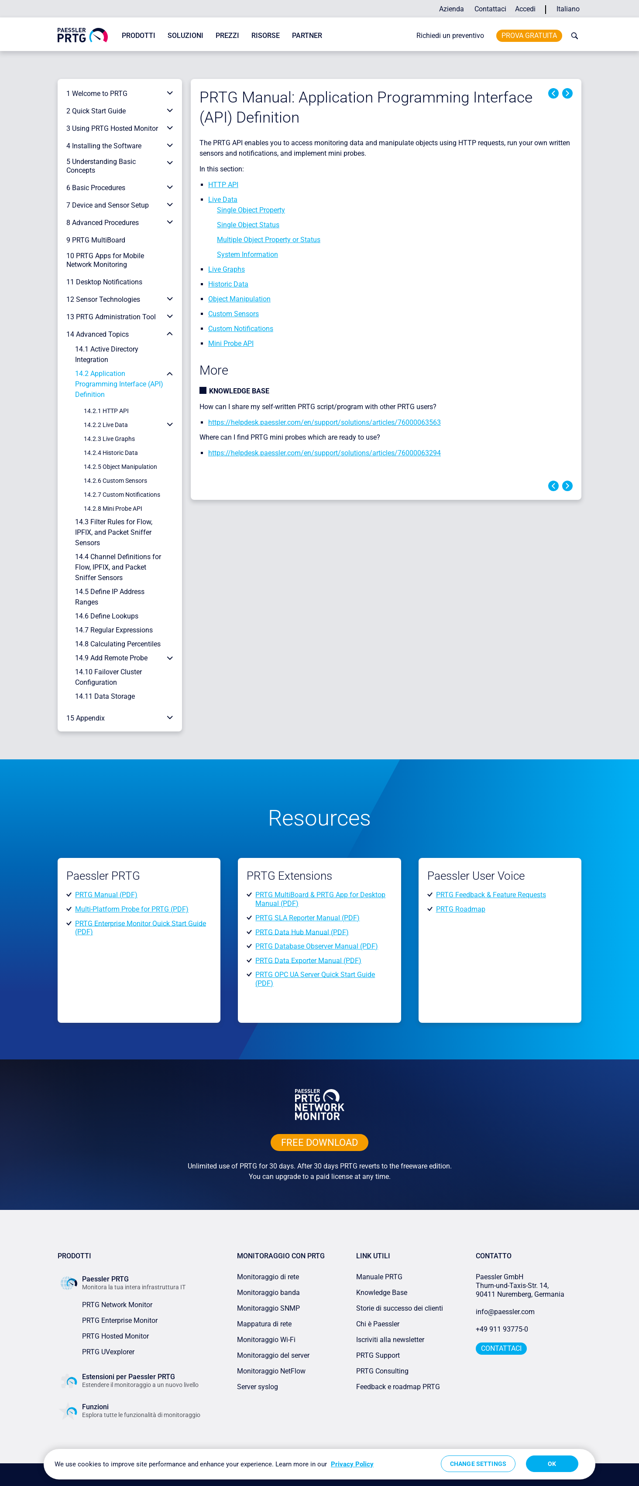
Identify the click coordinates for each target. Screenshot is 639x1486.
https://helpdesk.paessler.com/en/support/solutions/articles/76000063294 (324, 453)
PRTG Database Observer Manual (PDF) (316, 946)
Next (567, 93)
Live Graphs (226, 269)
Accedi (525, 9)
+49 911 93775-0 (502, 1329)
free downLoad (319, 1142)
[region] (319, 1464)
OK (552, 1463)
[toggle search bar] (572, 36)
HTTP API (223, 185)
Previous (553, 93)
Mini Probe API (231, 343)
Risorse (265, 35)
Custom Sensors (233, 314)
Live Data (222, 199)
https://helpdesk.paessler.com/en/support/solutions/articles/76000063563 (324, 422)
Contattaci (490, 9)
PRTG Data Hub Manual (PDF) (302, 932)
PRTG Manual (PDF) (106, 895)
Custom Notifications (240, 329)
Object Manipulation (239, 299)
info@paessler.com (505, 1312)
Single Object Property (251, 210)
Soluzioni (185, 35)
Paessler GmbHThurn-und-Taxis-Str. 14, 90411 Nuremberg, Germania (520, 1285)
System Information (247, 254)
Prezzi (227, 35)
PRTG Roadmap (460, 909)
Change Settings (478, 1463)
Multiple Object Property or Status (268, 240)
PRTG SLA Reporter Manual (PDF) (307, 918)
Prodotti (138, 35)
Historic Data (228, 284)
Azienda (451, 9)
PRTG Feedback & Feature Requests (491, 895)
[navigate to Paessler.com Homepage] (83, 35)
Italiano (568, 9)
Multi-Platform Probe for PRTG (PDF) (132, 909)
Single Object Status (248, 225)
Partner (307, 35)
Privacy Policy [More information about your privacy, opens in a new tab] (352, 1464)
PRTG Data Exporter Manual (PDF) (308, 960)
